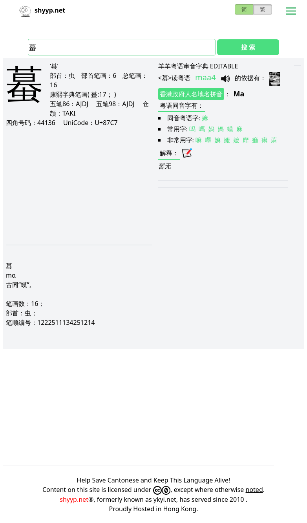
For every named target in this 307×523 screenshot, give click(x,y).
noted (254, 489)
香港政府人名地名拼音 (191, 94)
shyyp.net (74, 499)
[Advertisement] (76, 186)
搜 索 (248, 47)
